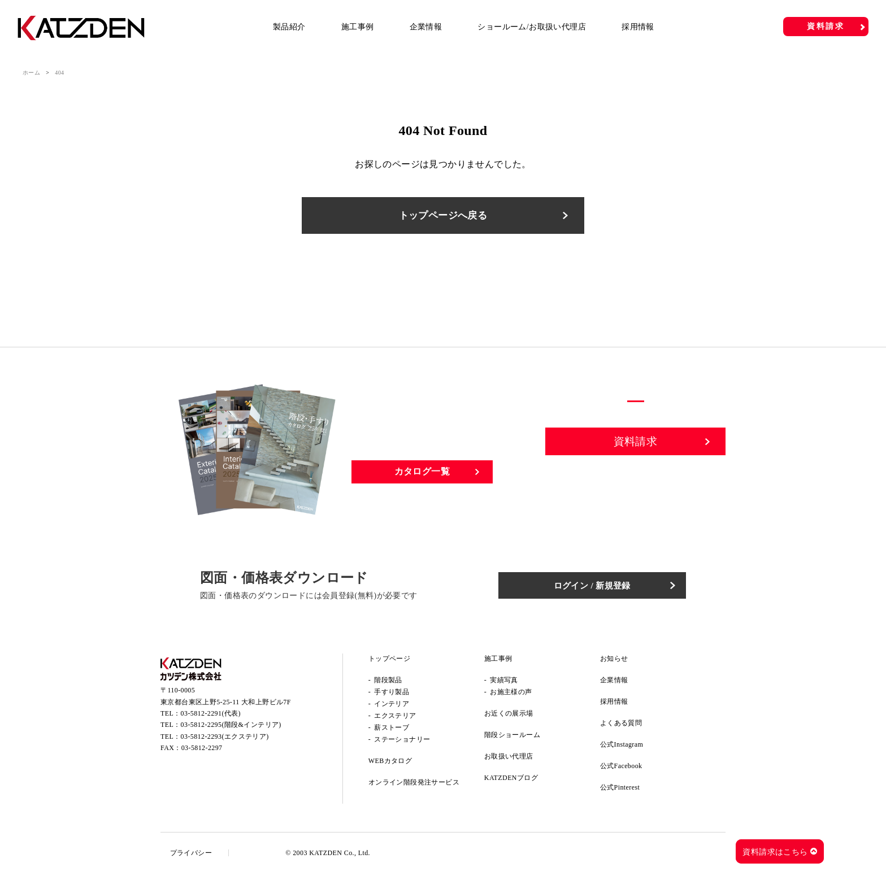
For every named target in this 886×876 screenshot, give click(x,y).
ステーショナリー (402, 742)
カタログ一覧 (422, 474)
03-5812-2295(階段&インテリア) (231, 730)
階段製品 (388, 683)
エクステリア (395, 718)
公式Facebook (621, 769)
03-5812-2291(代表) (211, 718)
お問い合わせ (635, 484)
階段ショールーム (512, 738)
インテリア (391, 707)
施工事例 (357, 27)
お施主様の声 (511, 695)
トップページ (389, 661)
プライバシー (193, 855)
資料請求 (826, 26)
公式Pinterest (620, 790)
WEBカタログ (390, 764)
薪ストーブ (391, 730)
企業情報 (426, 27)
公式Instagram (621, 747)
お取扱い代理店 (508, 759)
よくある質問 (621, 726)
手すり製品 (391, 695)
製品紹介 (289, 27)
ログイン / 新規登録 (601, 587)
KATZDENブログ (511, 781)
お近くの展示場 (508, 716)
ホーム (31, 72)
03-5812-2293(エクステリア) (225, 742)
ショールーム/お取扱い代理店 (531, 27)
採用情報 (638, 27)
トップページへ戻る (443, 217)
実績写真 (504, 683)
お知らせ (614, 661)
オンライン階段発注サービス (413, 785)
